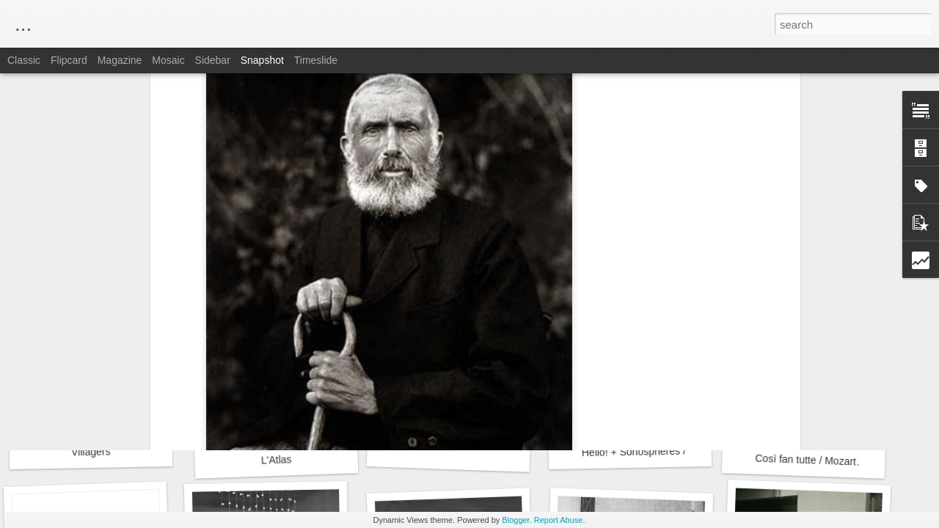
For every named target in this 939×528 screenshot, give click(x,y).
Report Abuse (558, 520)
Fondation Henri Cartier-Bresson (535, 234)
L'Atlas (276, 459)
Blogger (515, 520)
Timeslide (315, 60)
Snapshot (262, 60)
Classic (23, 60)
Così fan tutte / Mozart (805, 460)
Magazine (120, 60)
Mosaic (168, 60)
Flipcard (69, 60)
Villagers (91, 452)
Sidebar (212, 60)
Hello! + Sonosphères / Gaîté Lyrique (666, 451)
